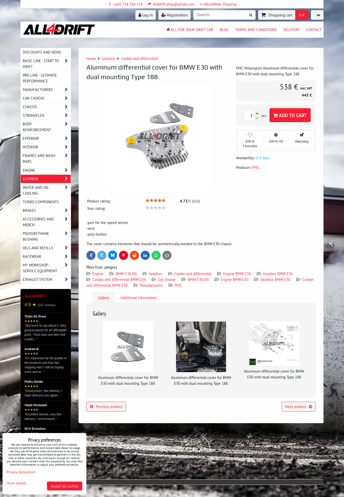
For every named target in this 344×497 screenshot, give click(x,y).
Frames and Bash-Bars (47, 158)
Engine (98, 273)
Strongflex (47, 115)
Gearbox (155, 273)
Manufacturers (151, 285)
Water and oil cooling (47, 190)
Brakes (47, 210)
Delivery (291, 29)
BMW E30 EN (198, 279)
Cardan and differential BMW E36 (119, 279)
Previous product (106, 406)
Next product (298, 406)
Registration (174, 14)
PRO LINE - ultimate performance (40, 78)
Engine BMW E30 (234, 279)
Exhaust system (47, 279)
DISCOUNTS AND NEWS (42, 52)
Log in (145, 14)
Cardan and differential (192, 273)
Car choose (167, 279)
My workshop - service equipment (47, 268)
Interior (47, 147)
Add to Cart (290, 115)
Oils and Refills (47, 248)
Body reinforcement (47, 127)
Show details (16, 483)
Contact (314, 29)
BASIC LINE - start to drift (47, 64)
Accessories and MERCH (47, 222)
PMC (178, 285)
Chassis (47, 107)
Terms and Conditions (256, 29)
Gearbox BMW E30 (275, 279)
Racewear (47, 256)
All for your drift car (189, 29)
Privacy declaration (21, 471)
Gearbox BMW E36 (278, 273)
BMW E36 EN (126, 273)
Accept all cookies (65, 486)
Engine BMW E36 (237, 273)
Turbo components (41, 201)
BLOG (224, 29)
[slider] (155, 200)
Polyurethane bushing (47, 236)
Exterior (47, 138)
